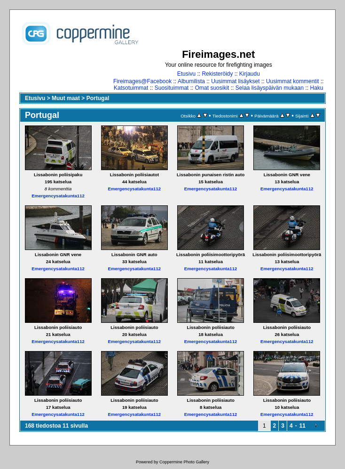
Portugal (98, 98)
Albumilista (191, 81)
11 (302, 425)
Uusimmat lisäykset (235, 81)
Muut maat (66, 98)
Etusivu (186, 73)
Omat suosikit (212, 88)
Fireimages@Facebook (142, 81)
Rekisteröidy (217, 73)
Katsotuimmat (131, 88)
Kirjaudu (249, 73)
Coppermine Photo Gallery (184, 462)
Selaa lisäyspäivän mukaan (269, 88)
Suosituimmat (172, 88)
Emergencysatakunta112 (58, 195)
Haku (316, 88)
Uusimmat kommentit (292, 81)
